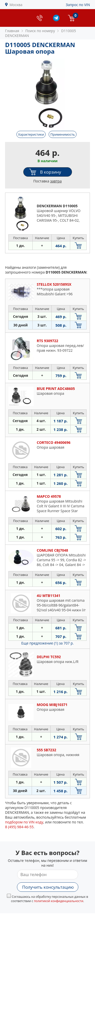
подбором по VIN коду (24, 822)
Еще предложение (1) (47, 643)
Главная (12, 30)
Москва (16, 4)
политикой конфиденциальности (58, 901)
